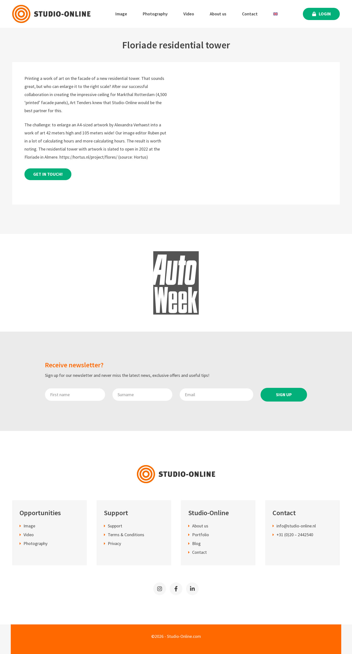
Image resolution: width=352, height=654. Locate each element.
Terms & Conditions (126, 535)
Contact (250, 14)
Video (188, 14)
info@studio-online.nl (296, 526)
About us (218, 14)
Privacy (114, 544)
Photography (155, 14)
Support (115, 526)
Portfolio (200, 535)
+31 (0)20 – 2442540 (294, 535)
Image (121, 14)
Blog (196, 544)
